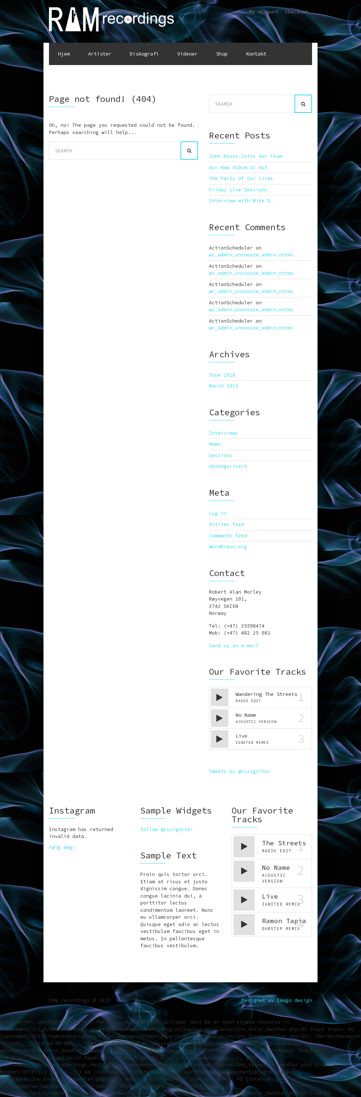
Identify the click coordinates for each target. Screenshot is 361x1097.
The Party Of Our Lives (241, 178)
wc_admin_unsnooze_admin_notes (251, 255)
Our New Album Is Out (238, 167)
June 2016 (222, 375)
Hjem (64, 53)
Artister (99, 53)
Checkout (296, 11)
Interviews (223, 433)
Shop (222, 53)
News (215, 444)
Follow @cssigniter (166, 829)
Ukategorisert (228, 466)
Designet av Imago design (277, 1000)
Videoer (187, 53)
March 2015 (223, 386)
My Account (263, 11)
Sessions (220, 455)
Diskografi (144, 53)
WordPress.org (228, 547)
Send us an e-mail (234, 646)
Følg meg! (62, 847)
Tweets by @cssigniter (239, 771)
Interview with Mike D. (241, 201)
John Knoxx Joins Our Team (245, 156)
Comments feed (228, 536)
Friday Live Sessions (238, 190)
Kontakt (256, 53)
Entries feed (226, 524)
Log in (218, 513)
